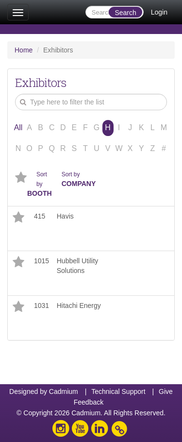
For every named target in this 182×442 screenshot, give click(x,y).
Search (125, 13)
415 (39, 216)
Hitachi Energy (79, 305)
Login (159, 12)
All (18, 127)
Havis (65, 216)
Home (24, 50)
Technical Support (118, 391)
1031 (41, 305)
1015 (41, 261)
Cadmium (63, 391)
